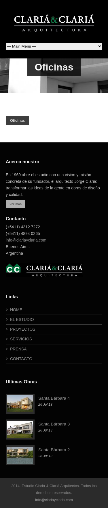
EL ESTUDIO (22, 319)
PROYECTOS (22, 329)
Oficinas (17, 120)
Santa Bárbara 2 (54, 449)
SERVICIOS (21, 339)
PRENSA (18, 349)
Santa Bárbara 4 (54, 398)
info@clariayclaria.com (26, 240)
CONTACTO (21, 358)
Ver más (16, 204)
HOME (16, 309)
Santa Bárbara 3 (54, 423)
